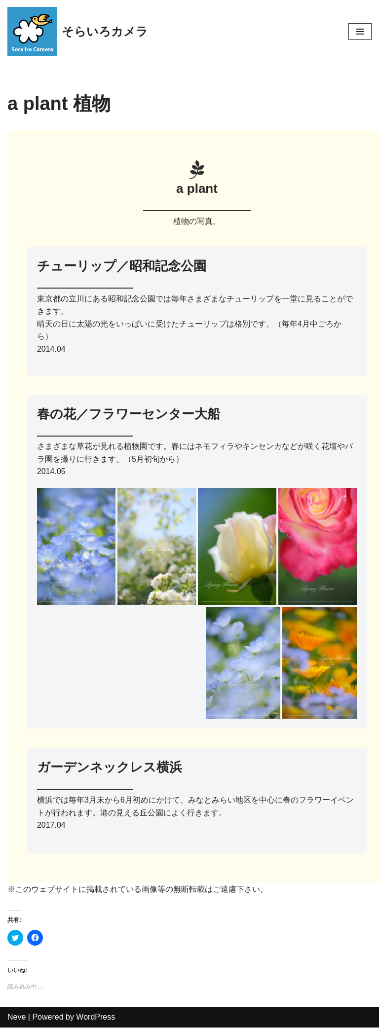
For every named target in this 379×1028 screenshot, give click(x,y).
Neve (16, 1017)
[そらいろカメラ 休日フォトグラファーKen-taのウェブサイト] (77, 31)
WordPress (95, 1017)
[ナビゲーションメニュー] (360, 31)
